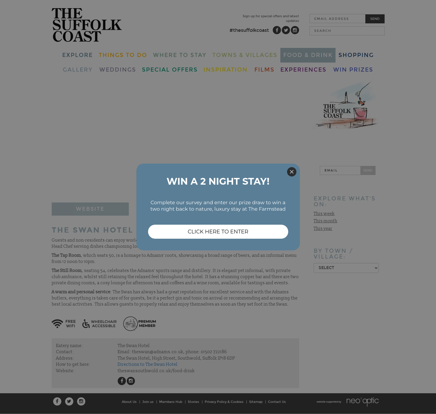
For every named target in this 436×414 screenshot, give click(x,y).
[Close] (291, 171)
